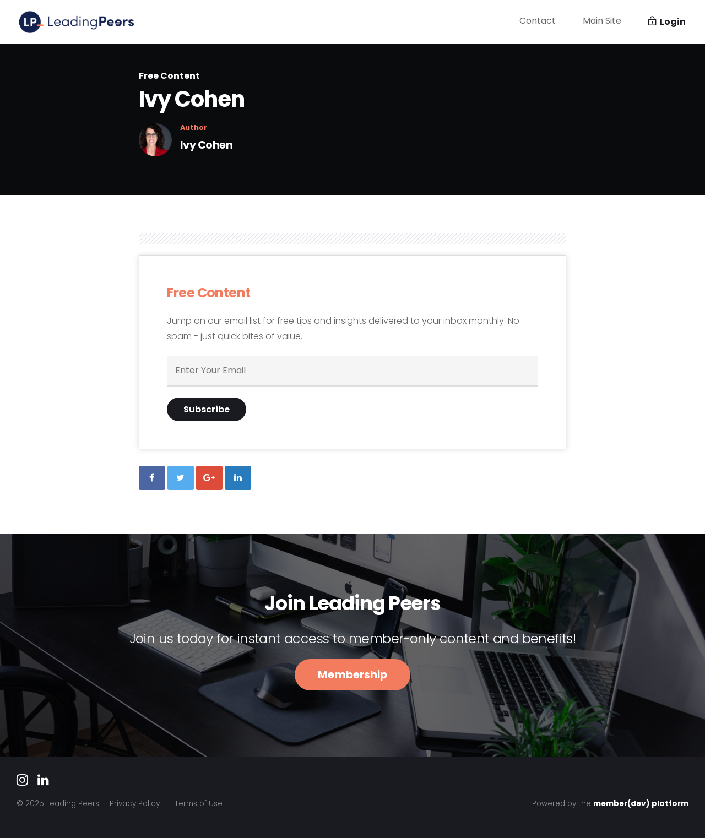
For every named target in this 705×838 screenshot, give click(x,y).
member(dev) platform (640, 803)
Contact (537, 20)
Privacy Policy (135, 803)
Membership (352, 674)
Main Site (602, 20)
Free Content (169, 75)
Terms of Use (199, 803)
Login (667, 21)
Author (193, 127)
